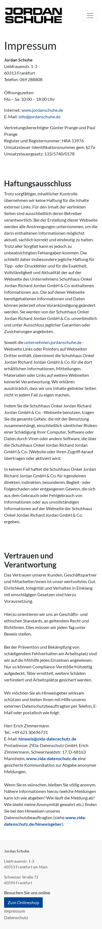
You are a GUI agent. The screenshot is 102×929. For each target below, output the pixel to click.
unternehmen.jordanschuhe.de (53, 342)
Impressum (14, 910)
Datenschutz (16, 917)
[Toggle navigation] (90, 15)
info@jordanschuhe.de (39, 116)
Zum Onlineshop (23, 902)
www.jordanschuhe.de (42, 110)
